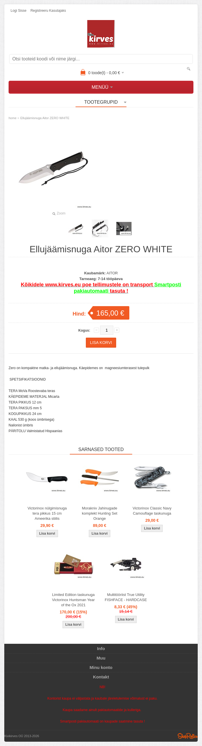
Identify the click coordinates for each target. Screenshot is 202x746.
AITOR (112, 273)
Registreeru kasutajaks (48, 11)
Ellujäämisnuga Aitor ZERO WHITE (45, 118)
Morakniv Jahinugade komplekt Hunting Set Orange (99, 513)
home (13, 118)
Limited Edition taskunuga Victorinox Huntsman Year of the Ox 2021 (73, 600)
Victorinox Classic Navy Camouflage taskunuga (152, 510)
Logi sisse (18, 11)
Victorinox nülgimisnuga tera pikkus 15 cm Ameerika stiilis (47, 513)
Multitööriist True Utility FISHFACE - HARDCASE (126, 597)
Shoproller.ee (188, 736)
